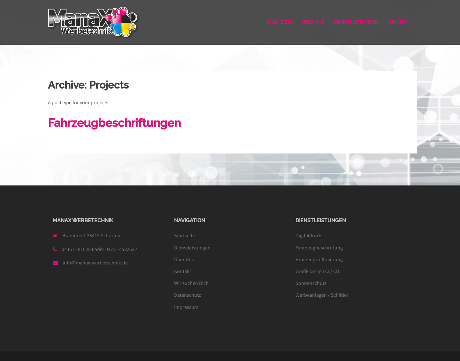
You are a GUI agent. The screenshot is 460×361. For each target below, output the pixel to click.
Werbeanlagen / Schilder (322, 295)
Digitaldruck (308, 235)
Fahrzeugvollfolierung (319, 259)
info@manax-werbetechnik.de (95, 262)
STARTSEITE (279, 22)
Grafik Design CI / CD (317, 271)
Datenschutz (187, 295)
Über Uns (184, 259)
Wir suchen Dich (191, 283)
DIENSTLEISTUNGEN (356, 22)
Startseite (184, 235)
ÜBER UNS (313, 22)
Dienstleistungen (192, 247)
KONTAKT (397, 22)
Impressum (186, 307)
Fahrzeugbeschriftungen (114, 122)
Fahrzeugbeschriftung (319, 247)
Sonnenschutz (310, 283)
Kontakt (182, 271)
